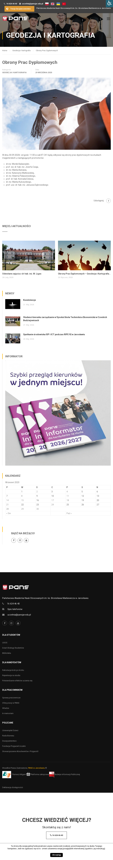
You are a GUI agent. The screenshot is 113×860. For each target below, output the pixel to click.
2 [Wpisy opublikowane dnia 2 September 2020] (37, 491)
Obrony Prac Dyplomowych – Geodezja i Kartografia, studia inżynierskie (84, 274)
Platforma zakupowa (37, 774)
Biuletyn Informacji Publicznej (64, 774)
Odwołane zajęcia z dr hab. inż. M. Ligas (21, 274)
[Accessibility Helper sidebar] (109, 3)
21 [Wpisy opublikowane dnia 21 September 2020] (7, 504)
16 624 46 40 (11, 4)
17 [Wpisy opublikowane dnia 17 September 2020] (52, 500)
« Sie (8, 513)
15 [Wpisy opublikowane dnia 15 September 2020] (22, 500)
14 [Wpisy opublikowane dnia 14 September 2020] (7, 500)
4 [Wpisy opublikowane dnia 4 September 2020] (67, 491)
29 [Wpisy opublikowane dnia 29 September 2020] (22, 509)
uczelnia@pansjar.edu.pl (32, 4)
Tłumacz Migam (19, 774)
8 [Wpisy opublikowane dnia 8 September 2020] (21, 496)
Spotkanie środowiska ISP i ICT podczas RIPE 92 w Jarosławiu (54, 334)
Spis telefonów (14, 609)
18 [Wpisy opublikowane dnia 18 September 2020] (68, 500)
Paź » (69, 513)
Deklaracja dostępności (12, 787)
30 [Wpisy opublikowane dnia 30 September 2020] (37, 509)
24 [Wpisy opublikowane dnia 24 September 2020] (52, 504)
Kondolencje (29, 300)
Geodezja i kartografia (14, 72)
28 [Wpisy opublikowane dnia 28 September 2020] (7, 509)
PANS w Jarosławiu (36, 768)
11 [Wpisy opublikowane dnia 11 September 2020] (68, 496)
